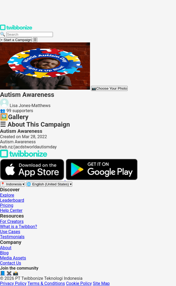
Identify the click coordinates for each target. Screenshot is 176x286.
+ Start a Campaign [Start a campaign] (16, 40)
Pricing (6, 205)
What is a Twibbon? (18, 226)
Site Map (101, 283)
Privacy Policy (13, 283)
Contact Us (10, 263)
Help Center (11, 210)
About (6, 247)
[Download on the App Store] (33, 178)
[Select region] (12, 184)
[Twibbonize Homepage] (16, 29)
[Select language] (49, 184)
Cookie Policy (79, 283)
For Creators (12, 221)
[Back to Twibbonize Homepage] (23, 156)
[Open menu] (35, 39)
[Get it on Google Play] (102, 178)
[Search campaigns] (29, 34)
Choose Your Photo (109, 88)
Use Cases (10, 231)
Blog (4, 252)
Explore (7, 195)
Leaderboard (12, 200)
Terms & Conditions (46, 283)
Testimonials (12, 236)
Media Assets (13, 258)
